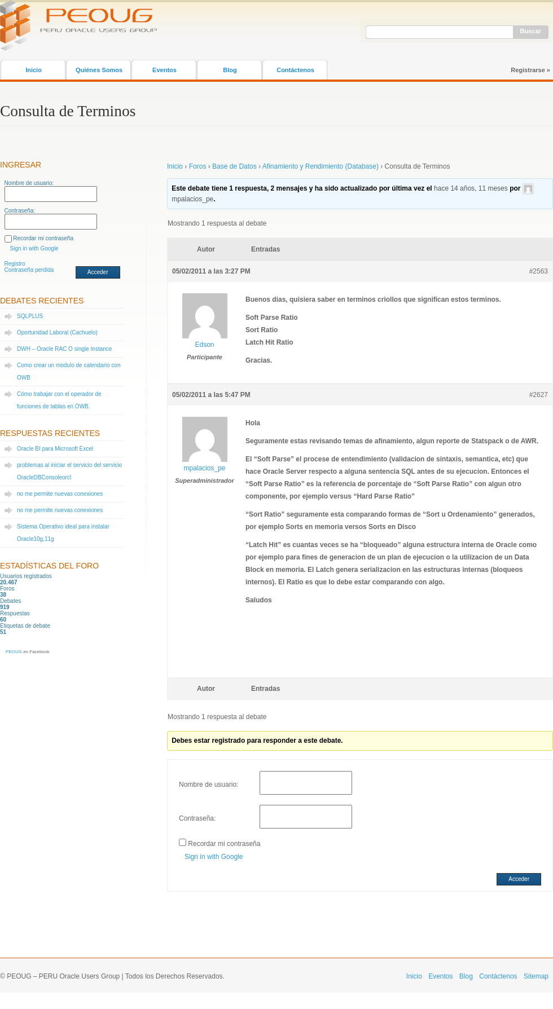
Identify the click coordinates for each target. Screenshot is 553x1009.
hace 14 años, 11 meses (471, 188)
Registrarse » (530, 70)
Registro (15, 264)
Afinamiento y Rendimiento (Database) (320, 166)
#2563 (538, 271)
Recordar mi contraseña (43, 238)
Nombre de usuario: (29, 183)
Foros (198, 166)
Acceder (97, 272)
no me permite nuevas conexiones (60, 494)
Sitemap (536, 976)
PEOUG (14, 651)
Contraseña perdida (29, 270)
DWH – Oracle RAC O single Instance (64, 349)
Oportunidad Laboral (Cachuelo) (57, 332)
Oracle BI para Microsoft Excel (55, 449)
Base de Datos (234, 166)
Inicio (33, 70)
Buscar (530, 31)
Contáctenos (295, 70)
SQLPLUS (30, 316)
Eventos (164, 70)
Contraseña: (20, 211)
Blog (229, 70)
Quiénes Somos (99, 70)
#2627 (538, 395)
